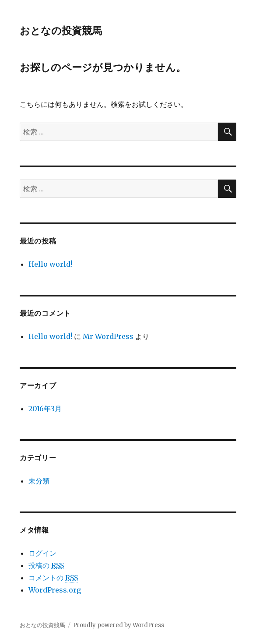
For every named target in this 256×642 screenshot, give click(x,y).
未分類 (38, 480)
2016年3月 (45, 408)
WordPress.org (54, 590)
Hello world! (50, 264)
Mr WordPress (108, 336)
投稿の (46, 565)
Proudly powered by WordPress (118, 625)
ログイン (42, 553)
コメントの (53, 577)
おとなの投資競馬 (61, 31)
